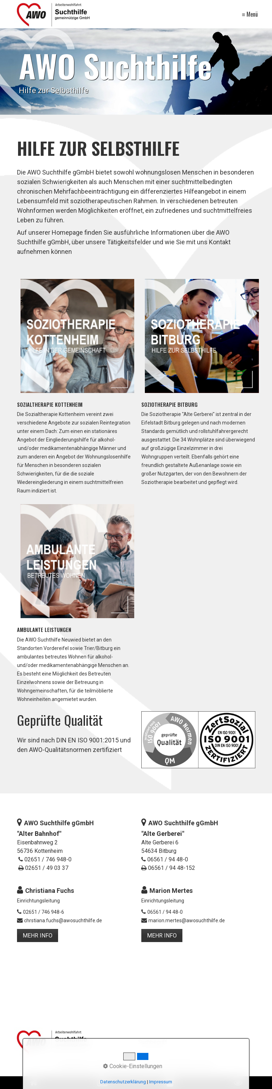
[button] (37, 935)
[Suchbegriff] (198, 1043)
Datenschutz (74, 1066)
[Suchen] (254, 1042)
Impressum (108, 1066)
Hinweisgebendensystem (182, 1066)
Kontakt (136, 1066)
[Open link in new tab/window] (170, 1082)
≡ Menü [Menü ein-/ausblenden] (250, 14)
